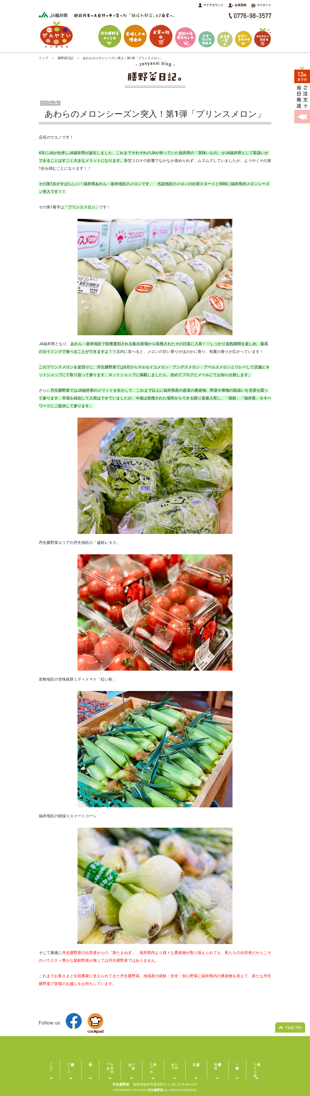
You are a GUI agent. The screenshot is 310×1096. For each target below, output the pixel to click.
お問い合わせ (174, 1064)
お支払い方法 (133, 1064)
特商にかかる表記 (257, 1066)
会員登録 (237, 5)
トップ (43, 58)
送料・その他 (151, 1064)
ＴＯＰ (51, 1065)
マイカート (261, 5)
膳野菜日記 (65, 58)
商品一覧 (91, 1064)
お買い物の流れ (110, 1064)
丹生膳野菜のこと (69, 1066)
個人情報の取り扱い (218, 1064)
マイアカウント (211, 5)
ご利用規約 (237, 1062)
